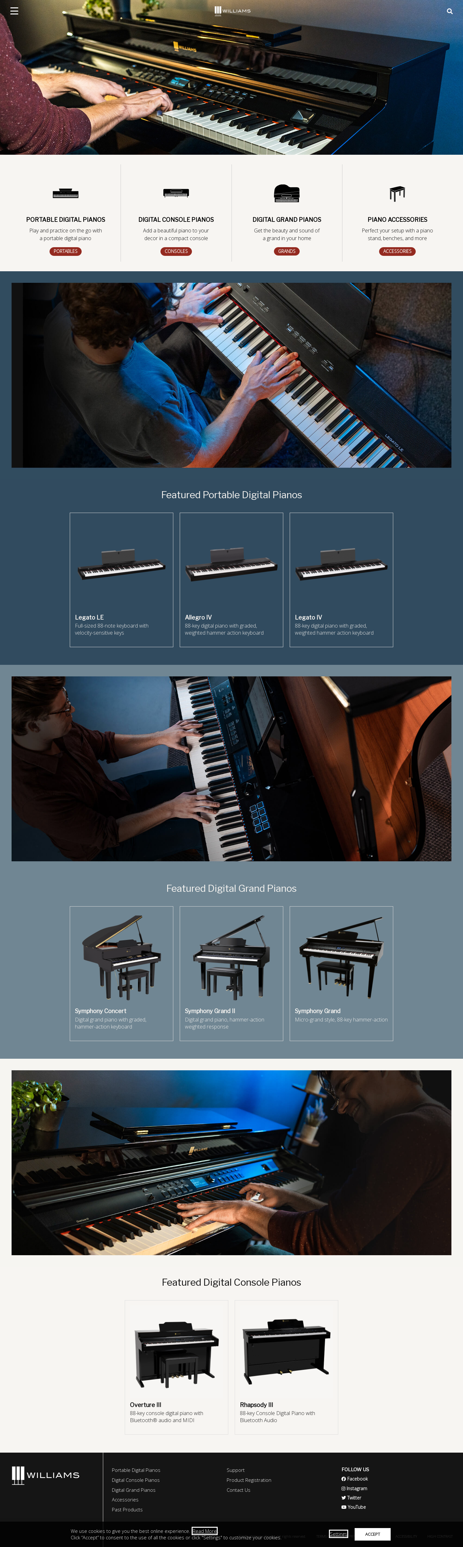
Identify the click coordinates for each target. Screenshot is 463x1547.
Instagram (354, 1488)
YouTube (353, 1507)
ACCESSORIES (397, 251)
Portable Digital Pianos (136, 1470)
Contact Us (238, 1490)
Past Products (127, 1509)
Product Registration (249, 1480)
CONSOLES (176, 251)
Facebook (354, 1479)
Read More (205, 1531)
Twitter (351, 1498)
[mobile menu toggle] (14, 10)
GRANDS (286, 251)
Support (236, 1470)
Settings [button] (338, 1534)
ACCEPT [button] (372, 1534)
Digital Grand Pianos (134, 1490)
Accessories (125, 1499)
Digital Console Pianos (136, 1480)
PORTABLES (65, 251)
